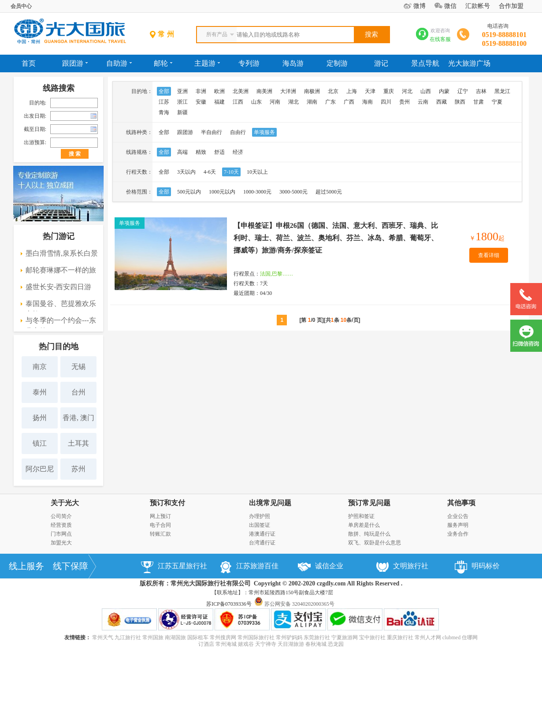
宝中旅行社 (372, 637)
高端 (182, 152)
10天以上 (257, 172)
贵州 (404, 102)
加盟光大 (61, 543)
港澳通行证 (262, 534)
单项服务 (264, 132)
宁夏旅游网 (344, 637)
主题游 (207, 63)
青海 (164, 112)
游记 (381, 63)
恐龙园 (336, 644)
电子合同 (160, 525)
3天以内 (186, 172)
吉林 (481, 91)
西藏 (441, 102)
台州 (78, 392)
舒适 (219, 152)
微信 (450, 6)
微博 (419, 6)
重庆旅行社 (400, 637)
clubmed (451, 637)
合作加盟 (511, 6)
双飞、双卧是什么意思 (374, 543)
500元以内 (189, 192)
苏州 (78, 469)
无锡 (78, 366)
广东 (330, 102)
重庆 (388, 91)
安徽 (201, 102)
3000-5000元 (293, 192)
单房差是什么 (364, 525)
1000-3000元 (257, 192)
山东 (256, 102)
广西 (349, 102)
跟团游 (75, 63)
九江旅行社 (128, 637)
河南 (275, 102)
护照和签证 (361, 516)
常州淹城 (226, 644)
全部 (164, 91)
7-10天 (231, 172)
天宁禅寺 (265, 644)
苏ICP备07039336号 (229, 604)
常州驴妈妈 (289, 637)
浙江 (182, 102)
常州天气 (102, 637)
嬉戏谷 (246, 644)
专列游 (249, 63)
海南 (367, 102)
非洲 (201, 91)
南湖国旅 (175, 637)
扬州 (40, 417)
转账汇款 (160, 534)
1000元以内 (222, 192)
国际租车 (197, 637)
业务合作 (457, 534)
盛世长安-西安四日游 (58, 287)
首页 (29, 63)
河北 (407, 91)
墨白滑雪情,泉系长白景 (62, 253)
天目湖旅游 (291, 644)
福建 (219, 102)
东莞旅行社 (317, 637)
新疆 (182, 112)
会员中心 (21, 6)
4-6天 (210, 172)
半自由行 (211, 132)
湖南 (312, 102)
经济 (238, 152)
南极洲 (312, 91)
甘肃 (478, 102)
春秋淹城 (316, 644)
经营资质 (61, 525)
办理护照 (259, 516)
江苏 (164, 102)
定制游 (337, 63)
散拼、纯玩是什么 (369, 534)
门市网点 (61, 534)
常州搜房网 (223, 637)
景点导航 (425, 63)
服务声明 (457, 525)
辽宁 (462, 91)
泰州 (40, 392)
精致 (201, 152)
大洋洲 (288, 91)
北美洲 (241, 91)
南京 (40, 366)
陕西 (460, 102)
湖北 (293, 102)
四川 (386, 102)
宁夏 (497, 102)
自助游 (119, 63)
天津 (370, 91)
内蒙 (444, 91)
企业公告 (457, 516)
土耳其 (78, 443)
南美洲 (264, 91)
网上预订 (160, 516)
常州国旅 (152, 637)
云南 (423, 102)
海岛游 (293, 63)
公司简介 (61, 516)
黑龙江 (502, 91)
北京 (333, 91)
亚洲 (182, 91)
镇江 (40, 443)
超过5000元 (329, 192)
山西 (425, 91)
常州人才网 (428, 637)
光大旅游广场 (469, 63)
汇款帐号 (477, 6)
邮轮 (163, 63)
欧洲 (219, 91)
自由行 (238, 132)
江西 (238, 102)
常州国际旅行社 (256, 637)
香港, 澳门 (78, 417)
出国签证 (259, 525)
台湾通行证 (262, 543)
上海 (351, 91)
